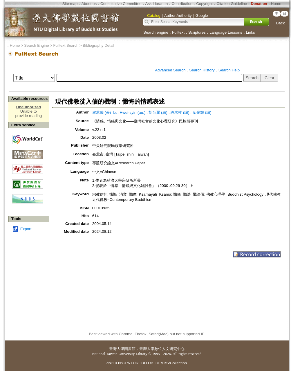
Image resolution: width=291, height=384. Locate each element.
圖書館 (129, 349)
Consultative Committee (120, 3)
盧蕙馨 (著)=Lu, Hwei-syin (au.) (118, 112)
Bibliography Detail (98, 45)
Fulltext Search (65, 45)
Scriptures (197, 32)
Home (276, 3)
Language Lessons (225, 32)
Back (280, 23)
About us (89, 3)
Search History (201, 70)
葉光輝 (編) (202, 112)
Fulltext (178, 32)
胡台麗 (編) (158, 112)
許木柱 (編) (180, 112)
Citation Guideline (231, 3)
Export (26, 229)
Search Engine (36, 45)
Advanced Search (170, 70)
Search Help (229, 70)
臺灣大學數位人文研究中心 (162, 349)
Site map (70, 3)
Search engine (155, 32)
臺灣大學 (116, 349)
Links (250, 32)
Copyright (204, 3)
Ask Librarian (156, 3)
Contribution (181, 3)
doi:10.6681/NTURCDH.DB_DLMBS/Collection (146, 363)
